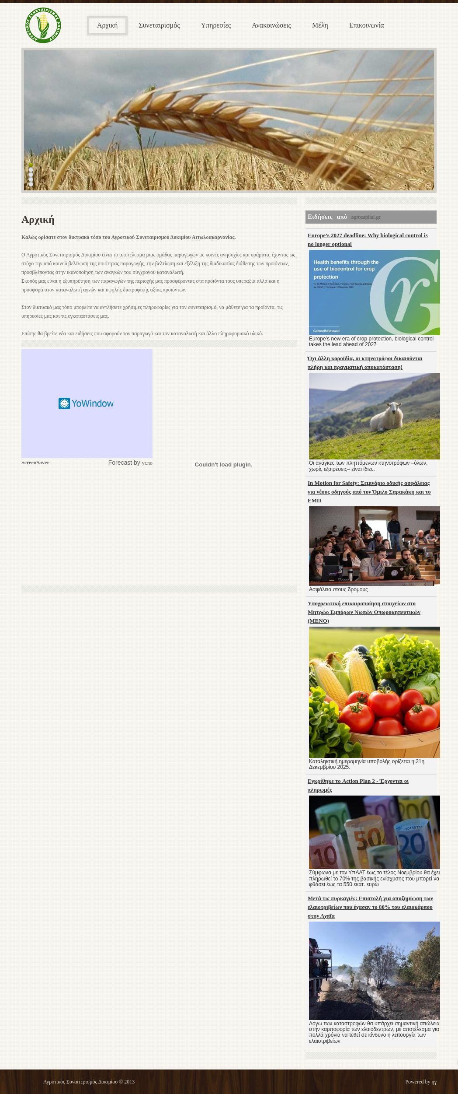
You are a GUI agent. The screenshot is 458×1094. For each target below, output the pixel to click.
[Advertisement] (87, 526)
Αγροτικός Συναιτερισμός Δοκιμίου (80, 1082)
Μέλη (320, 25)
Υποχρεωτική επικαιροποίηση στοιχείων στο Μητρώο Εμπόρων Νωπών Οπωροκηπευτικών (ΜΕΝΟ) (364, 612)
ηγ (434, 1082)
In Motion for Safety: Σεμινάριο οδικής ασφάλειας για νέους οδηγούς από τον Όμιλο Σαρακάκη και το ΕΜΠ (369, 492)
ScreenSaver (35, 462)
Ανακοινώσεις (271, 25)
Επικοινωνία (366, 25)
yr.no (147, 463)
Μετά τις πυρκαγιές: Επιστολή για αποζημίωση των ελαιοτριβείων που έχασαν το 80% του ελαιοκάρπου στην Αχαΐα (370, 907)
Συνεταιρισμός (159, 25)
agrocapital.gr (365, 217)
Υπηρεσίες (216, 25)
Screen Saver (87, 403)
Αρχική (107, 25)
